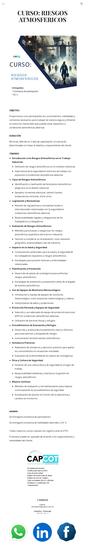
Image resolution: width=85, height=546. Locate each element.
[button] (3, 3)
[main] (42, 16)
